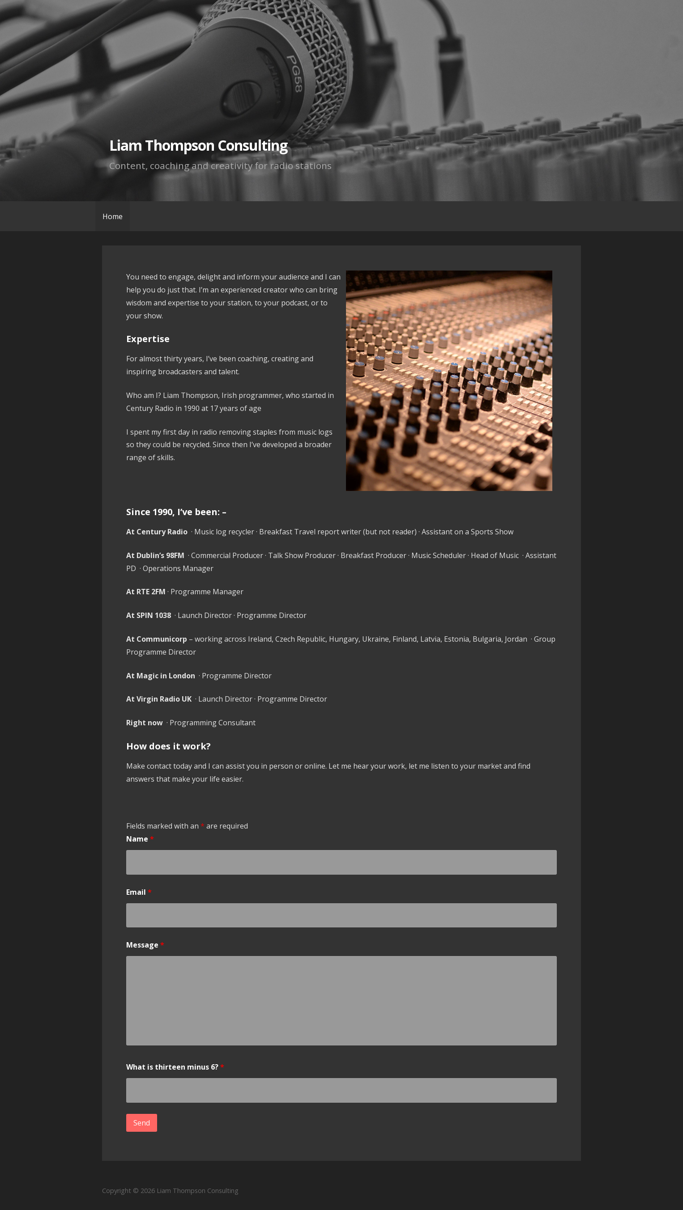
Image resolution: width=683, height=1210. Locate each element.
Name (140, 839)
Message (145, 945)
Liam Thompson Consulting (198, 145)
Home (112, 216)
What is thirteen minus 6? (175, 1067)
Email (139, 892)
